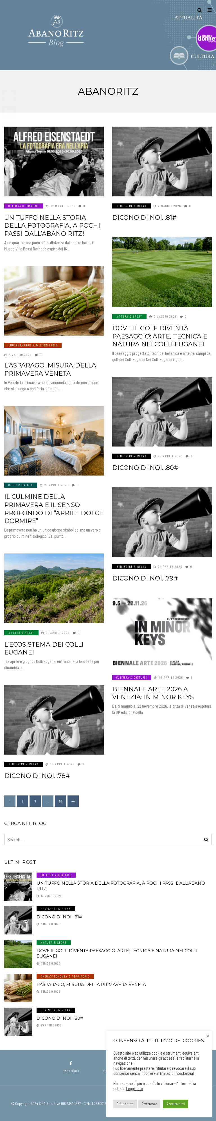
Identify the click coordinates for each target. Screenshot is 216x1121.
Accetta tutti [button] (175, 1104)
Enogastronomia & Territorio (32, 345)
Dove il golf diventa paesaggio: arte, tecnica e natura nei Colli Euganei (159, 336)
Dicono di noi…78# (37, 776)
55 (60, 801)
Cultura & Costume (23, 206)
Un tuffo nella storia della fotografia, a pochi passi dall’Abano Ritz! (52, 225)
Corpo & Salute (20, 485)
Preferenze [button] (149, 1104)
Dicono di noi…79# (145, 578)
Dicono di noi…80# (145, 468)
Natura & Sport (129, 316)
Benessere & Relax (131, 206)
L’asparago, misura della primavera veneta (50, 369)
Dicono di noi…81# (144, 217)
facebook (71, 1067)
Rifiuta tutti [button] (125, 1104)
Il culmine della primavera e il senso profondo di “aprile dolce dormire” (53, 509)
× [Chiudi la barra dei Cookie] (207, 1035)
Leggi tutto (134, 1088)
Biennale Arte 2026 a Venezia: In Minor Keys (153, 693)
